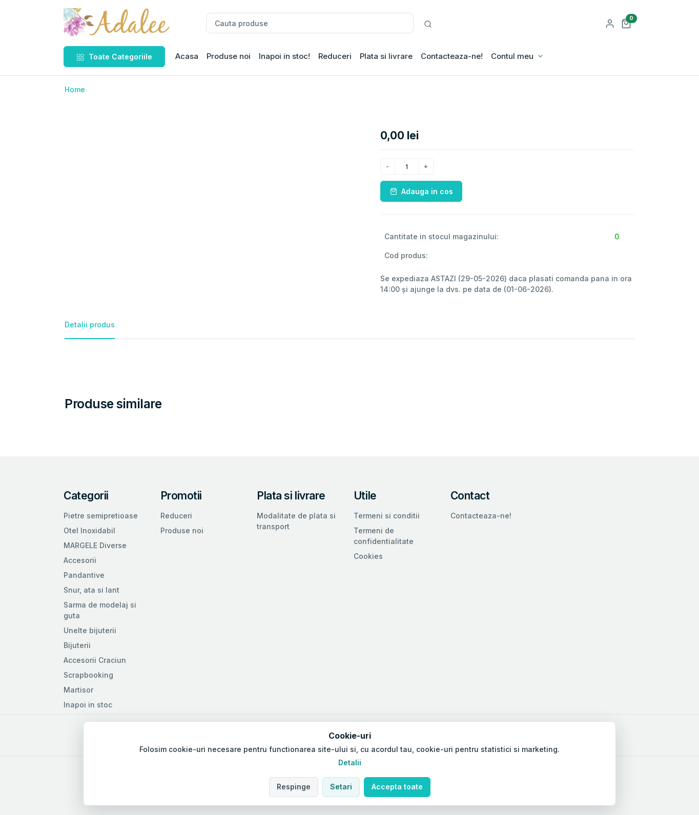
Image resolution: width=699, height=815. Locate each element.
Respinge (294, 786)
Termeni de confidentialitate (384, 536)
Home (75, 89)
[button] (626, 22)
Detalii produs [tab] (90, 324)
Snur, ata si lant (91, 590)
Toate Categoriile (114, 56)
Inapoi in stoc (88, 704)
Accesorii (80, 560)
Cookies (368, 556)
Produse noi (229, 56)
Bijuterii (77, 645)
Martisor (78, 689)
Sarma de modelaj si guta (100, 610)
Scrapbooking (88, 675)
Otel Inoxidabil (89, 530)
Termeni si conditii (387, 515)
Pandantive (84, 575)
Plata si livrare (386, 56)
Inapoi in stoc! (284, 56)
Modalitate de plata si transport (296, 521)
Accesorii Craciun (95, 660)
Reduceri (335, 56)
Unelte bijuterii (90, 630)
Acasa (186, 56)
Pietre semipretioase (101, 515)
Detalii (349, 762)
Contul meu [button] (512, 56)
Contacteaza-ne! (452, 56)
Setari (341, 786)
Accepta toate (397, 786)
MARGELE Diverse (95, 545)
